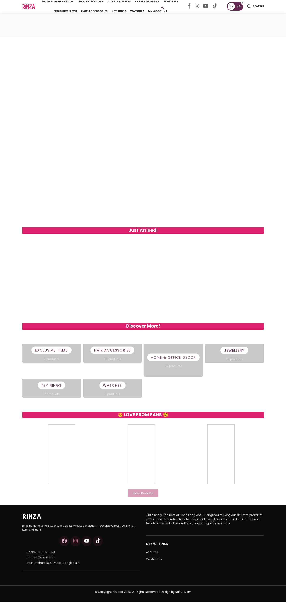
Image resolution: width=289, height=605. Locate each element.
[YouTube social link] (206, 7)
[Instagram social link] (197, 7)
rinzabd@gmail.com (41, 560)
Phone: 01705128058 (41, 555)
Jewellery (234, 356)
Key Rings (51, 391)
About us (152, 555)
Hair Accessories (112, 356)
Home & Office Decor (173, 363)
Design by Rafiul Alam (176, 594)
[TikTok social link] (215, 7)
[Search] (255, 8)
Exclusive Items (51, 356)
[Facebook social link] (189, 7)
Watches (112, 391)
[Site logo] (30, 7)
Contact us (154, 562)
